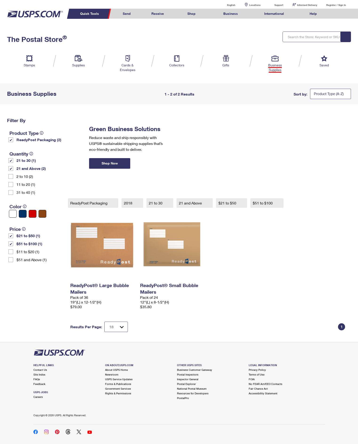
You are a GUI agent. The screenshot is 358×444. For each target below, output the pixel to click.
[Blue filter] (23, 214)
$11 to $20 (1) (27, 251)
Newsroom (111, 374)
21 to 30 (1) (26, 160)
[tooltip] (41, 133)
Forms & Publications (118, 383)
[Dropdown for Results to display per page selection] (116, 327)
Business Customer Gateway (194, 369)
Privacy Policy (257, 369)
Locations (254, 5)
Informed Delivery (307, 5)
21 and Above (191, 203)
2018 (128, 203)
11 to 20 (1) (25, 184)
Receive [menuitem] (157, 14)
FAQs (36, 379)
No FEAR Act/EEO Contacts (265, 383)
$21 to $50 (227, 203)
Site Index (39, 374)
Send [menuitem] (127, 14)
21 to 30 (156, 203)
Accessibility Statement (263, 393)
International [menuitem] (274, 14)
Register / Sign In (336, 5)
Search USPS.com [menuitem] (336, 14)
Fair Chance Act (258, 388)
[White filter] (13, 214)
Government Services (118, 388)
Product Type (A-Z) (329, 94)
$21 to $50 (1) (28, 235)
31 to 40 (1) (25, 192)
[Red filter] (32, 214)
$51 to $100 (263, 203)
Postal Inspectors (187, 374)
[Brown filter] (42, 214)
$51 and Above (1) (31, 259)
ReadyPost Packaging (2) (38, 139)
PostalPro (183, 398)
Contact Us (40, 369)
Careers (38, 396)
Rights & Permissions (118, 393)
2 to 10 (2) (24, 176)
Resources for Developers (193, 393)
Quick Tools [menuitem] (89, 14)
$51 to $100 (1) (29, 243)
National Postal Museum (192, 388)
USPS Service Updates (119, 379)
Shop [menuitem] (191, 14)
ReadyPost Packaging (89, 203)
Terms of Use (256, 374)
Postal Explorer (186, 383)
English (226, 5)
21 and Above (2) (31, 168)
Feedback (39, 383)
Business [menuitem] (230, 14)
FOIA (252, 379)
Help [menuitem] (313, 14)
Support (278, 5)
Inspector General (187, 379)
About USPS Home (116, 369)
